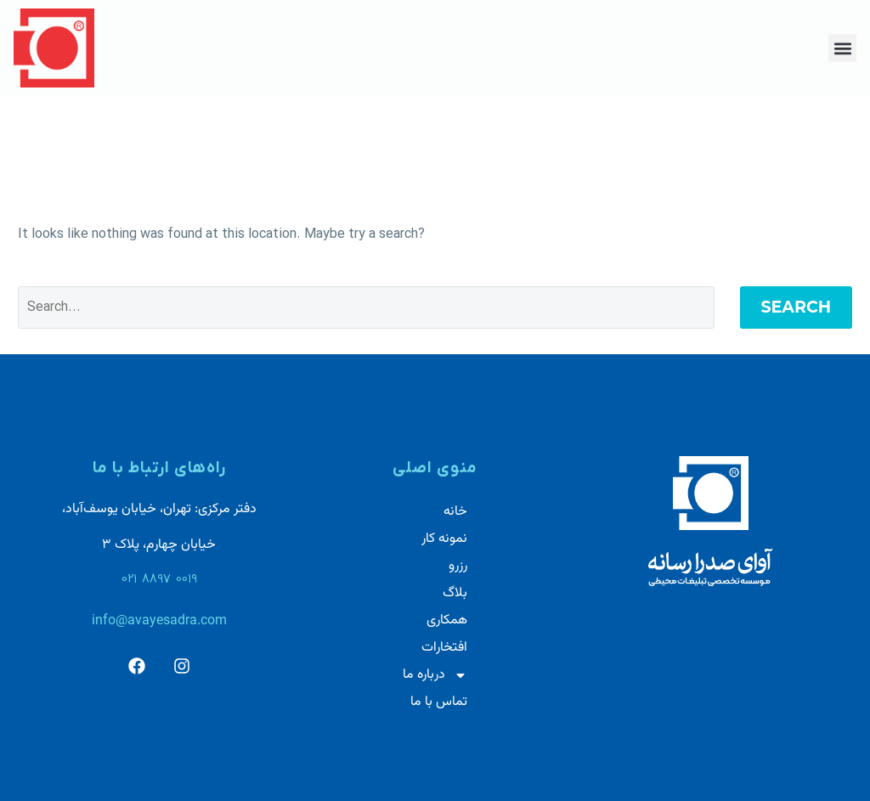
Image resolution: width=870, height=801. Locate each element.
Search (796, 307)
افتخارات (444, 647)
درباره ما (435, 675)
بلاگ (455, 593)
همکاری (447, 620)
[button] (842, 48)
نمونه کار (444, 539)
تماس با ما (438, 702)
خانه (455, 511)
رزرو (458, 566)
